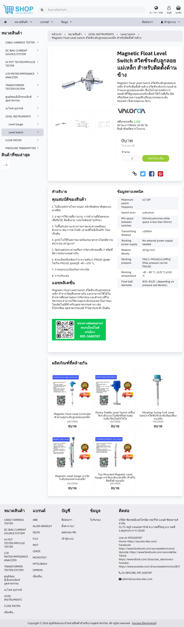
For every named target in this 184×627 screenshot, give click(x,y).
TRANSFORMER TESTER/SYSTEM (22, 86)
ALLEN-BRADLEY (42, 526)
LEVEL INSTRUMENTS (22, 116)
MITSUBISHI (40, 563)
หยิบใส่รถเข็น (156, 158)
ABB (35, 519)
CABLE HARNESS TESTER (22, 42)
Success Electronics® (144, 623)
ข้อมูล (64, 22)
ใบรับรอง (95, 519)
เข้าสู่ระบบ (168, 22)
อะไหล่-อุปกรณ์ (22, 108)
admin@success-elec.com (137, 579)
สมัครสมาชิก (68, 532)
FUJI (35, 538)
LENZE (36, 551)
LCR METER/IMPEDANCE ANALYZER (22, 75)
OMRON (38, 570)
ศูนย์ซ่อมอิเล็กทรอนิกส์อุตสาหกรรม (22, 98)
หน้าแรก (57, 34)
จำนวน (125, 151)
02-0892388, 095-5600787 (137, 572)
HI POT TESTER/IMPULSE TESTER (22, 63)
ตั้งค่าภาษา (67, 526)
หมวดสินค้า (21, 22)
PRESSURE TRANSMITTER (22, 148)
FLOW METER (22, 140)
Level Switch (24, 132)
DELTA (36, 532)
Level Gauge (24, 124)
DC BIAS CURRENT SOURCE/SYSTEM (22, 52)
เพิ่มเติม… (9, 612)
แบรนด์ (44, 22)
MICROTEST (40, 557)
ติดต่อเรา (147, 22)
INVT (35, 544)
